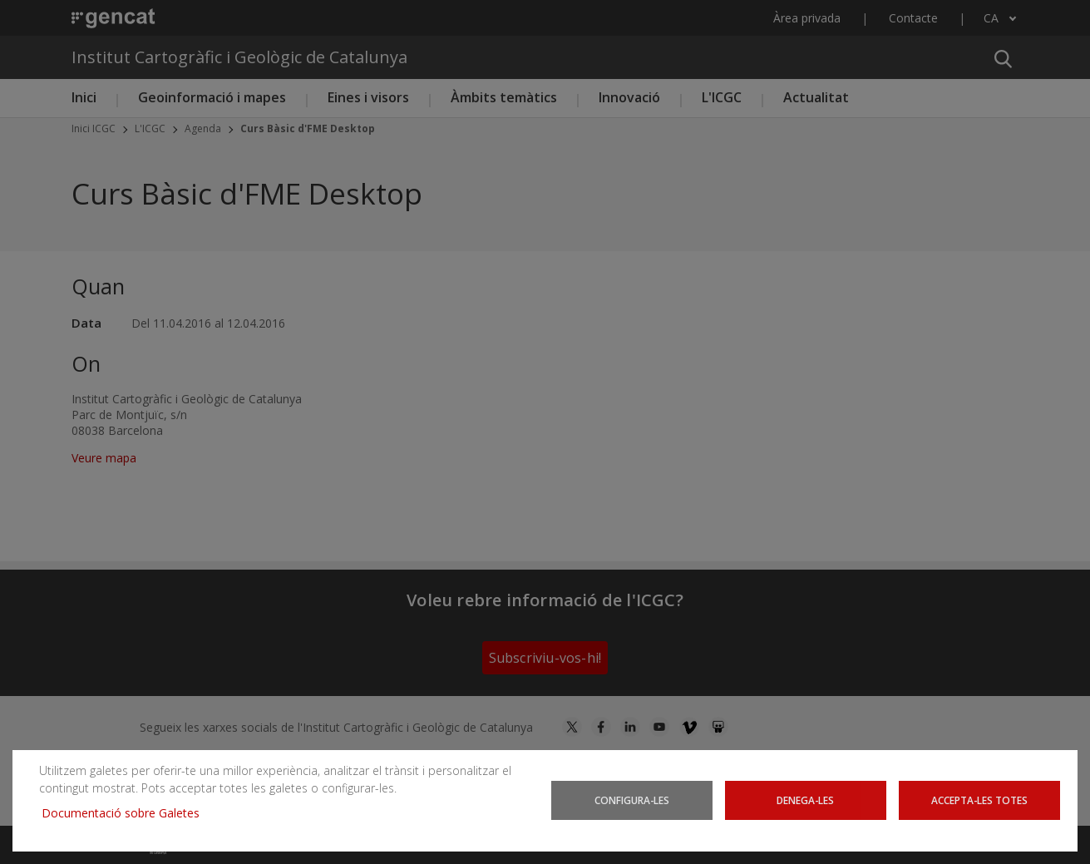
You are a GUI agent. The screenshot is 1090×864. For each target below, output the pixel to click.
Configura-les (631, 800)
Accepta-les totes (979, 800)
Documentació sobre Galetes (127, 813)
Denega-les (805, 800)
